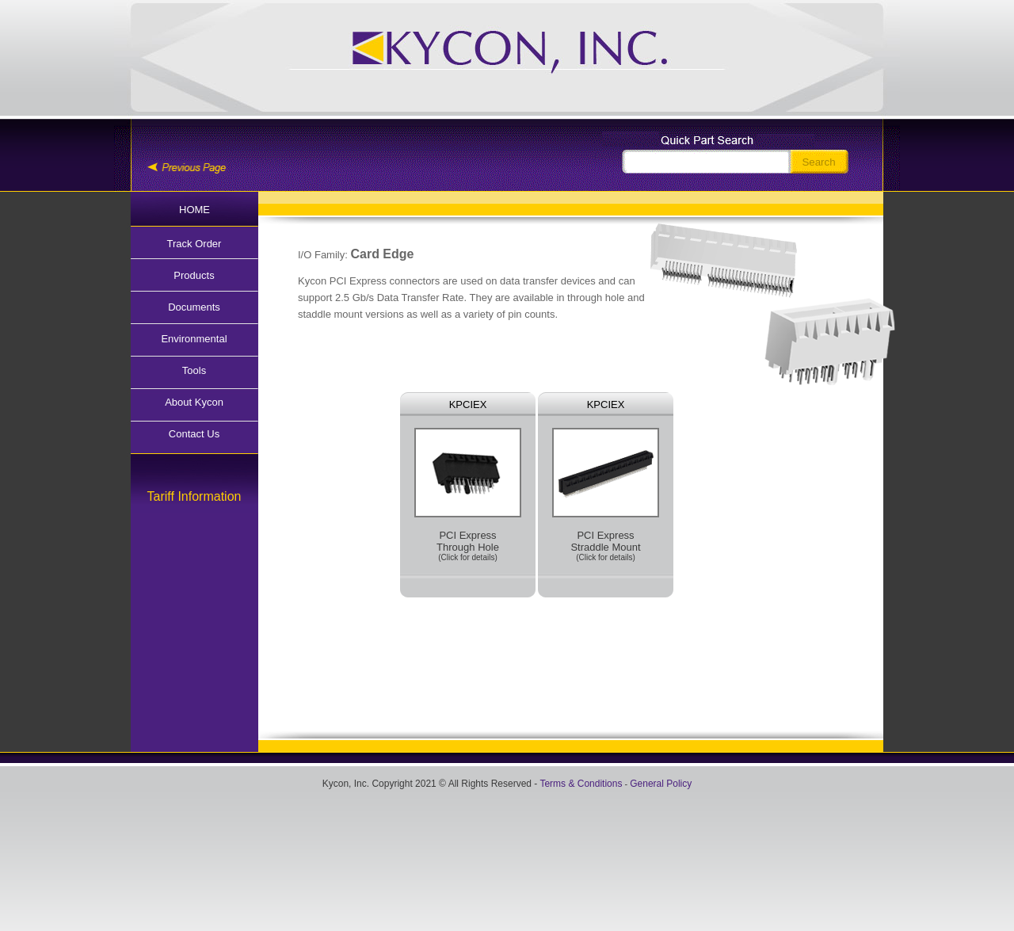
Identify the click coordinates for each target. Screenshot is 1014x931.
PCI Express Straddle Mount (605, 495)
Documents (194, 307)
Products (193, 275)
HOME (194, 210)
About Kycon (194, 402)
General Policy (661, 783)
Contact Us (194, 434)
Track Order (194, 244)
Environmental (194, 339)
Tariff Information (194, 496)
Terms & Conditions (580, 783)
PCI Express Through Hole (467, 495)
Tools (194, 370)
